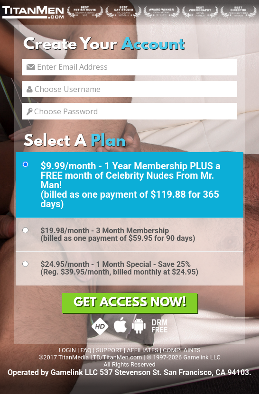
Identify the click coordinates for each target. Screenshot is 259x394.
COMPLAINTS (181, 350)
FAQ (86, 350)
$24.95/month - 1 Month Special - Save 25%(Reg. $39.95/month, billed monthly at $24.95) (119, 268)
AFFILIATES (142, 350)
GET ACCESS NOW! (130, 303)
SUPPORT (109, 350)
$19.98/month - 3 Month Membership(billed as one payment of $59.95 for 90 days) (117, 234)
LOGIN (67, 350)
